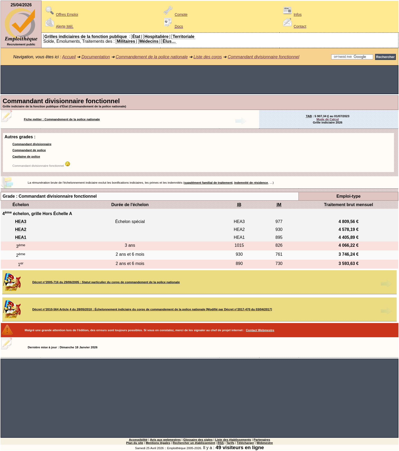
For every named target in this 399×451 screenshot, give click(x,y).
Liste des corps (207, 57)
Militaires (126, 41)
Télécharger (245, 442)
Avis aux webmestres (165, 439)
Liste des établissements (233, 439)
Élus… (169, 41)
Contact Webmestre (260, 330)
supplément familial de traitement (208, 182)
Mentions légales (158, 442)
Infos (291, 14)
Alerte (58, 26)
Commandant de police (29, 150)
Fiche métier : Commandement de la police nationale (62, 119)
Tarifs (230, 442)
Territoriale (183, 36)
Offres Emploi (60, 14)
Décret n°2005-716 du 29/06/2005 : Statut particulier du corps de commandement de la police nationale (106, 282)
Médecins (149, 41)
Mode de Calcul (327, 119)
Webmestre (264, 442)
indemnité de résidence (251, 182)
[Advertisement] (199, 80)
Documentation (96, 57)
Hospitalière (156, 36)
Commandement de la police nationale (152, 57)
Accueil (69, 57)
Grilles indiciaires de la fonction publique (85, 36)
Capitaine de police (26, 156)
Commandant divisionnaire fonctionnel (263, 57)
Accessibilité (138, 439)
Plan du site (134, 442)
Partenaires (262, 439)
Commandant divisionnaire (31, 144)
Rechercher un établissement (194, 442)
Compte (175, 14)
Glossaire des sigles (197, 439)
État (136, 36)
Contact (293, 26)
